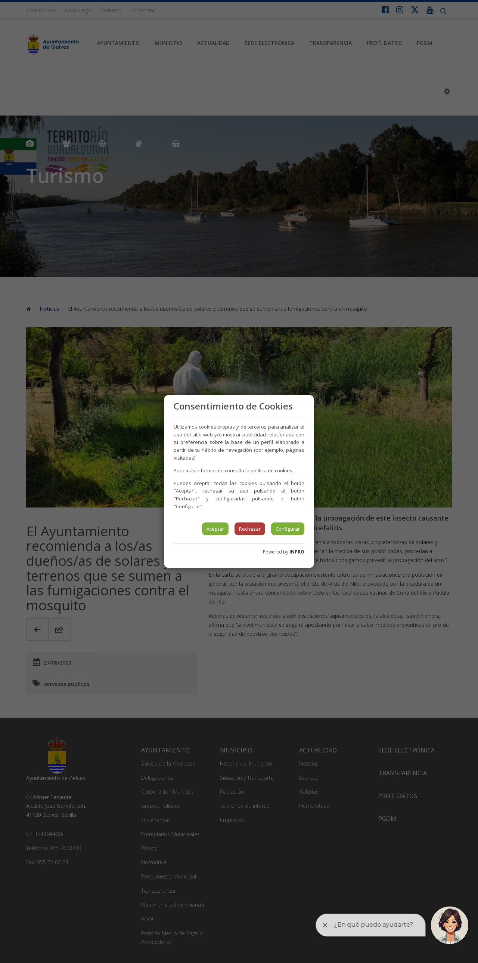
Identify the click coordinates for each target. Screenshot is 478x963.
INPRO (296, 552)
